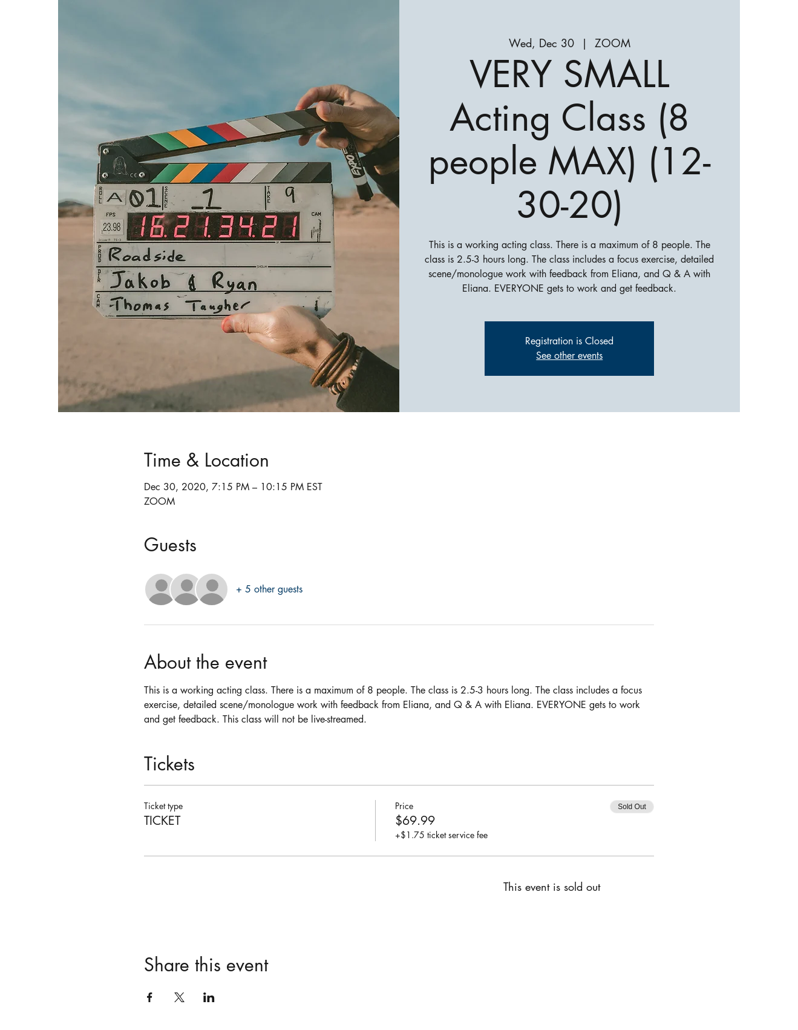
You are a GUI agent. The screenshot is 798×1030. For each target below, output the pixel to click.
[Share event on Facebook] (149, 997)
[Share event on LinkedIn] (209, 997)
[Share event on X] (179, 997)
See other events (569, 355)
